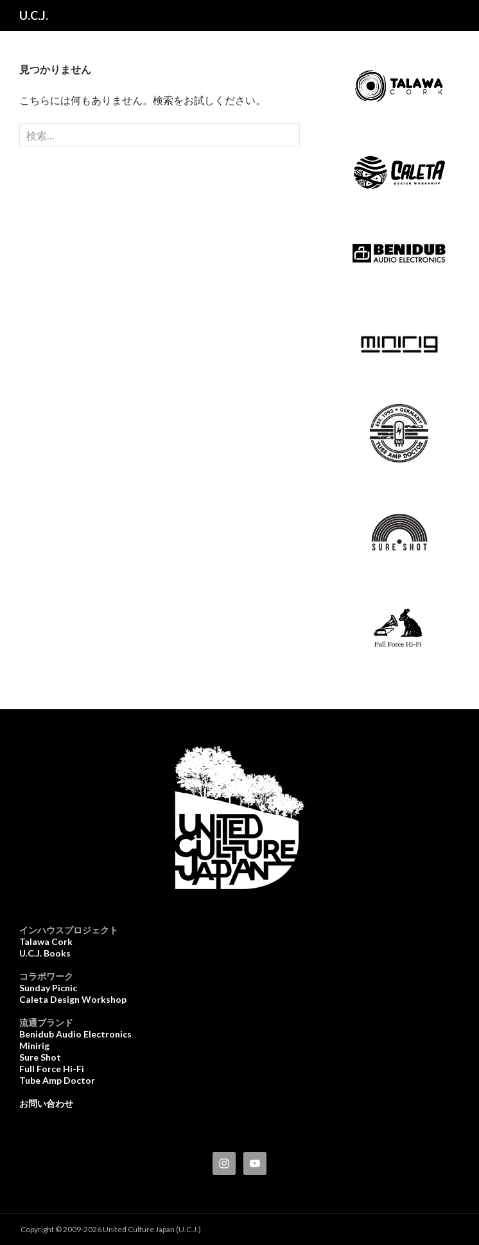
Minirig (34, 1045)
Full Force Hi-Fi (51, 1068)
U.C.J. (33, 15)
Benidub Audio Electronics (75, 1034)
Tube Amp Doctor (57, 1080)
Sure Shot (40, 1057)
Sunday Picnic (48, 987)
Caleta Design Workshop (72, 999)
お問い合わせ (46, 1103)
